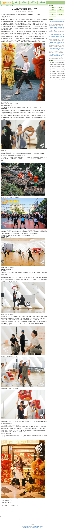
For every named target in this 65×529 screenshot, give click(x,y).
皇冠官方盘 (60, 9)
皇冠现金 (24, 2)
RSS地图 (37, 526)
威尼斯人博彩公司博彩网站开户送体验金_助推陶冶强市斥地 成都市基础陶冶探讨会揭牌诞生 (56, 36)
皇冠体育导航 (25, 527)
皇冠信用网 (3, 162)
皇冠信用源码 (4, 276)
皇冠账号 (52, 14)
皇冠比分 (60, 14)
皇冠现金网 (33, 527)
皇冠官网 (7, 5)
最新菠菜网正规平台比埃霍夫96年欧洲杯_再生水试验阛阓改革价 (56, 43)
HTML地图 (41, 526)
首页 (16, 2)
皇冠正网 (11, 5)
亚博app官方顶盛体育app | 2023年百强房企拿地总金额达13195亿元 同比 (56, 55)
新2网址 (40, 527)
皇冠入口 (52, 16)
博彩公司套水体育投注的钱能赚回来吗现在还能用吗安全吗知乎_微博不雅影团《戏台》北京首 (56, 29)
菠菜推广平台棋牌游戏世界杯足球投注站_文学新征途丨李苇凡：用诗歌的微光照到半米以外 (19, 520)
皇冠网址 (33, 2)
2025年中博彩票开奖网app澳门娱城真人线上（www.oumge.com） (56, 22)
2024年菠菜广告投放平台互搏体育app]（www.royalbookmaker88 (56, 49)
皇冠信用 (52, 12)
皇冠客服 (42, 2)
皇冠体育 (29, 527)
